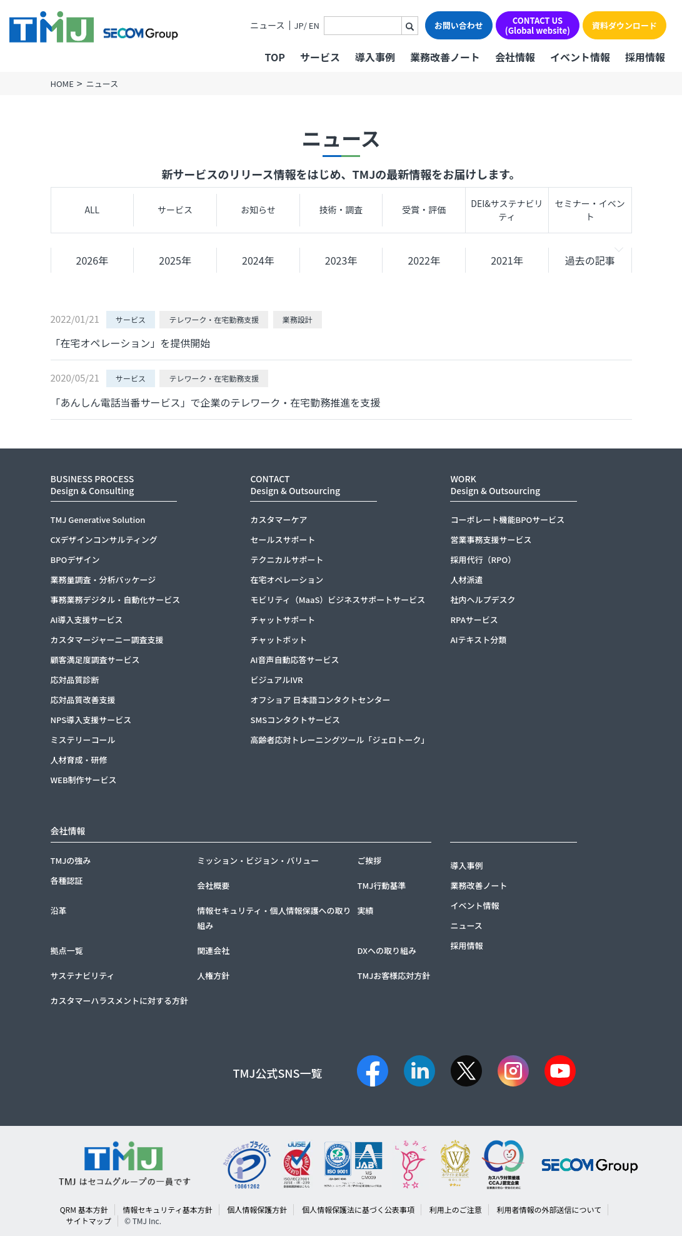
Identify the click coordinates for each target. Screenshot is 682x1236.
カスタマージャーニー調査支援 (107, 640)
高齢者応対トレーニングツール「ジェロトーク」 (339, 740)
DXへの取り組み (386, 950)
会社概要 (213, 885)
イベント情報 (580, 56)
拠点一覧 (67, 950)
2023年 (341, 260)
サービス (175, 209)
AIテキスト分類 (478, 640)
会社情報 (515, 56)
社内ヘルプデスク (482, 599)
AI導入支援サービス (87, 620)
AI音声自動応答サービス (294, 660)
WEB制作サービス (84, 780)
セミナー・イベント (590, 210)
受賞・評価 (424, 209)
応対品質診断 (75, 680)
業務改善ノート (445, 56)
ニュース (267, 25)
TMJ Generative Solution (98, 519)
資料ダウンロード (624, 25)
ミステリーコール (83, 740)
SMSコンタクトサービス (295, 720)
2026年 (92, 260)
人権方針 (213, 975)
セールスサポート (282, 539)
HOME (62, 83)
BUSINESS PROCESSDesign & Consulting (92, 484)
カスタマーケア (278, 519)
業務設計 (298, 319)
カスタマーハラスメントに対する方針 (119, 1000)
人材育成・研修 (79, 760)
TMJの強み (71, 860)
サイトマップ (88, 1220)
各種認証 (67, 880)
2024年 (258, 260)
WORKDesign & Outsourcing (495, 484)
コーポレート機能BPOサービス (507, 519)
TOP (274, 56)
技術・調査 (341, 209)
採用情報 (645, 56)
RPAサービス (474, 620)
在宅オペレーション (286, 579)
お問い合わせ (458, 25)
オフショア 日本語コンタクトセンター (320, 700)
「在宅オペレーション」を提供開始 (131, 342)
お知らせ (258, 209)
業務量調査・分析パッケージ (103, 579)
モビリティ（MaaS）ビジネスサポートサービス (337, 599)
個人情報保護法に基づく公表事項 (358, 1209)
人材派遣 (466, 579)
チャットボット (278, 640)
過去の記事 (590, 260)
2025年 (175, 260)
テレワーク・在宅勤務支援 (214, 319)
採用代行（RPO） (483, 559)
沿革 (59, 910)
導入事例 (375, 56)
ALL (92, 209)
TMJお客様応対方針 (393, 975)
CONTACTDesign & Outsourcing (295, 484)
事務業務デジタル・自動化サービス (116, 599)
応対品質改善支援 (83, 700)
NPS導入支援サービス (91, 720)
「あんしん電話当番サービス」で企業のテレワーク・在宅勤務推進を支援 (216, 402)
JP (299, 25)
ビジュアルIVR (276, 680)
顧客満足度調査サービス (95, 660)
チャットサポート (282, 620)
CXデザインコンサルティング (104, 539)
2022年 (424, 260)
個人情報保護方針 (257, 1209)
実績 (365, 910)
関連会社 (213, 950)
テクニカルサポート (286, 559)
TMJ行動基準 (381, 885)
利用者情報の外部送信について (549, 1209)
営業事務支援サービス (490, 539)
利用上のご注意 (455, 1209)
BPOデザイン (75, 559)
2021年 (507, 260)
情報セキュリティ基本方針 (167, 1209)
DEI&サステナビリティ (507, 210)
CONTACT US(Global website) (537, 25)
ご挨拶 (369, 860)
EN (314, 25)
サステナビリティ (83, 975)
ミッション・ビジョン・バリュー (258, 860)
